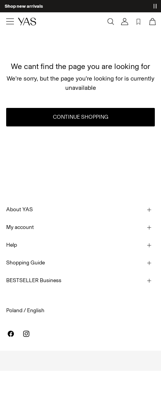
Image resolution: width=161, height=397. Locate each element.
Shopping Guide (25, 262)
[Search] (110, 21)
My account (20, 227)
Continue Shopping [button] (80, 117)
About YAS (19, 209)
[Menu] (10, 21)
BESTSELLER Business (33, 280)
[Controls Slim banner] (155, 6)
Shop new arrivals (24, 6)
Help (11, 245)
